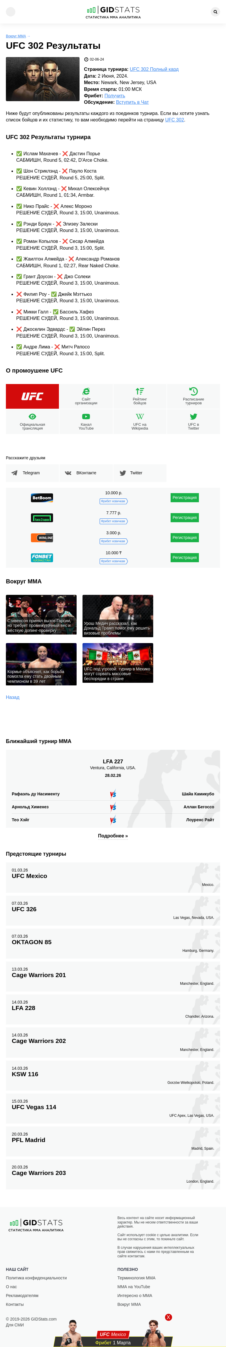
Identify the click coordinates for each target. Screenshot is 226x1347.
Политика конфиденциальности (36, 1278)
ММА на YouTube (134, 1286)
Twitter (137, 472)
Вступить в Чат (132, 102)
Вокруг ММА (16, 36)
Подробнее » (113, 835)
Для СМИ (15, 1325)
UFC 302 (174, 119)
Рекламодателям (22, 1295)
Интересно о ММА (135, 1295)
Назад (12, 697)
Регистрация (185, 497)
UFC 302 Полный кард (154, 69)
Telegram (32, 472)
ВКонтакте (87, 472)
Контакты (15, 1304)
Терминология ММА (137, 1278)
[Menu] (10, 11)
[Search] (215, 11)
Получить (114, 95)
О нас (11, 1286)
